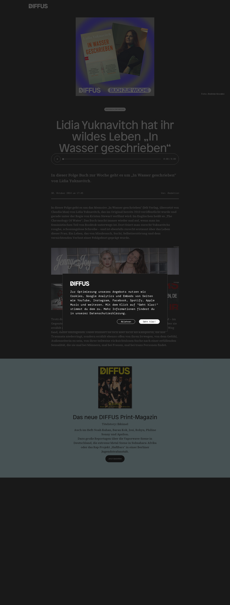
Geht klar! (149, 321)
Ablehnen (126, 321)
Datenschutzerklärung (107, 313)
